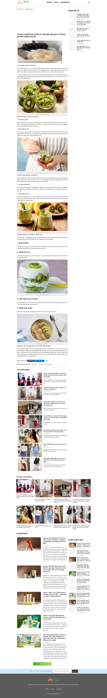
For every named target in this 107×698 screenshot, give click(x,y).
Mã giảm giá (65, 2)
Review (49, 2)
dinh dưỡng (29, 68)
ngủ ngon (41, 364)
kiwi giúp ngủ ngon (48, 364)
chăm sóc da (34, 364)
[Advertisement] (42, 22)
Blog (56, 2)
